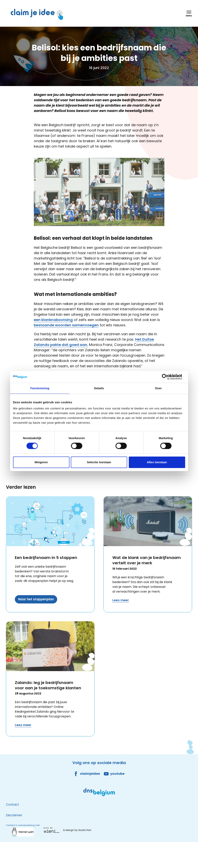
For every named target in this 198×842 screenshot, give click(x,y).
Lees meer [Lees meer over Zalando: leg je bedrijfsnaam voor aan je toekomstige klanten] (23, 725)
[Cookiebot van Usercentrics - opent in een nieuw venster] (168, 377)
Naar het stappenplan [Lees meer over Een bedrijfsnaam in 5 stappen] (36, 599)
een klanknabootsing (53, 319)
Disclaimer (14, 815)
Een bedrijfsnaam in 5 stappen (46, 557)
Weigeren (41, 462)
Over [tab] (158, 388)
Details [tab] (99, 388)
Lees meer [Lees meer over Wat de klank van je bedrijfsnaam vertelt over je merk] (120, 600)
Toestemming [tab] (39, 388)
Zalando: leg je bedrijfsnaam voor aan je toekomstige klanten (48, 685)
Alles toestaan (157, 462)
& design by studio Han (77, 830)
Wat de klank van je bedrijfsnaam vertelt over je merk (146, 560)
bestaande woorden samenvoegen (66, 325)
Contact (12, 804)
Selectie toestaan (99, 462)
